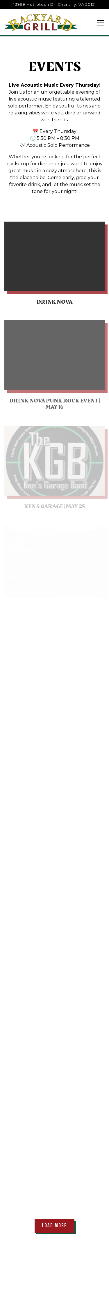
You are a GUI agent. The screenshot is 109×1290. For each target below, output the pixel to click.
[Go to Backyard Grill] (54, 4)
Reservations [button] (54, 1281)
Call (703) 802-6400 (54, 1265)
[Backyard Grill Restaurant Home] (40, 22)
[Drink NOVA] (54, 265)
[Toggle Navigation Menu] (100, 22)
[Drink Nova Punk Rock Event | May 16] (54, 367)
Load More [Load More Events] (58, 1225)
